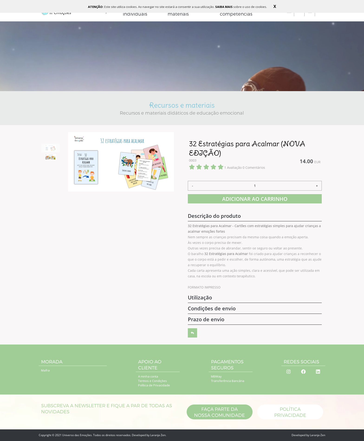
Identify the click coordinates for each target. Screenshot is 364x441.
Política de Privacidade (154, 385)
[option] (50, 148)
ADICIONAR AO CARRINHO (254, 198)
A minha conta (148, 376)
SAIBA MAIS (224, 7)
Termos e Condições (152, 381)
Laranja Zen (158, 435)
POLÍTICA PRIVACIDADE (290, 412)
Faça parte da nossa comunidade (219, 412)
